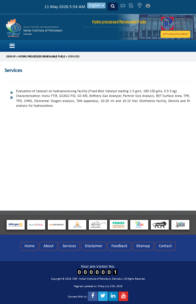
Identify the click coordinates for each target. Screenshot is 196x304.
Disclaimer (93, 246)
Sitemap (143, 246)
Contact (165, 246)
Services (69, 246)
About (48, 246)
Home (29, 246)
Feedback (119, 246)
